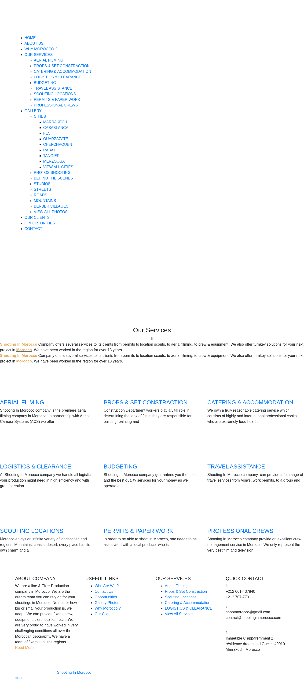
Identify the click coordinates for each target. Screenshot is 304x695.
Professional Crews (56, 105)
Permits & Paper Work (57, 100)
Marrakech (55, 122)
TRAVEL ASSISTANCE (236, 466)
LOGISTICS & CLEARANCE (35, 466)
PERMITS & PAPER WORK (138, 531)
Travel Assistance (53, 88)
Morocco (24, 350)
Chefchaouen (57, 144)
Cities (40, 116)
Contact (33, 229)
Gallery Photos (107, 603)
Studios (42, 184)
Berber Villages (51, 206)
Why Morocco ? (41, 49)
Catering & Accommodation (62, 71)
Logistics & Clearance (57, 77)
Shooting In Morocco (18, 344)
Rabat (49, 150)
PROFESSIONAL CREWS (240, 531)
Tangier (51, 156)
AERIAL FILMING (22, 402)
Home (30, 38)
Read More (24, 648)
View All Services (179, 614)
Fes (47, 133)
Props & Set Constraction (62, 66)
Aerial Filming (48, 60)
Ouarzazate (55, 139)
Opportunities (40, 223)
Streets (42, 189)
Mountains (45, 201)
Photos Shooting (52, 173)
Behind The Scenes (53, 178)
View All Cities (58, 167)
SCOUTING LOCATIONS (31, 531)
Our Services (39, 55)
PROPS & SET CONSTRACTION (145, 402)
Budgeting (45, 83)
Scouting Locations (55, 94)
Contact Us (104, 591)
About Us (34, 43)
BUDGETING (120, 466)
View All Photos (51, 212)
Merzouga (54, 161)
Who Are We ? (107, 586)
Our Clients (37, 217)
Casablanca (56, 128)
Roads (40, 195)
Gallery (33, 111)
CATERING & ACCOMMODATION (250, 402)
